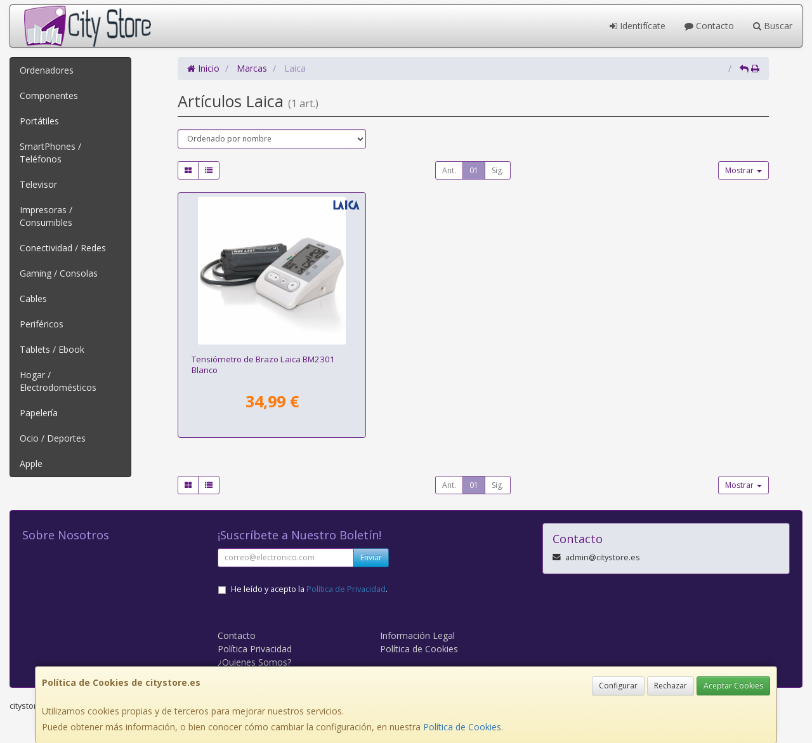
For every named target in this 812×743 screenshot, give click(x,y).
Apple (31, 463)
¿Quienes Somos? (254, 662)
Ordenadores (47, 70)
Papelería (39, 413)
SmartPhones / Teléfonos (50, 152)
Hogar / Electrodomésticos (58, 381)
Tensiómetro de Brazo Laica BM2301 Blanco (263, 364)
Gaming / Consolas (59, 273)
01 (473, 170)
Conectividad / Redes (63, 248)
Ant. (449, 170)
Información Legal (417, 635)
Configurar (618, 685)
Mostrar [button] (743, 170)
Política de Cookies (462, 727)
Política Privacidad (255, 649)
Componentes (49, 95)
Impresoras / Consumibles (46, 216)
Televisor (38, 184)
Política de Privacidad (346, 589)
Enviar (371, 557)
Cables (33, 299)
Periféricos (41, 324)
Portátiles (39, 121)
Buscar (772, 26)
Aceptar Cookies (733, 685)
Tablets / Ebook (52, 349)
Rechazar (670, 685)
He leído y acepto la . (309, 589)
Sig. (498, 170)
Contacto (709, 26)
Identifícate (637, 26)
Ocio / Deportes (53, 438)
